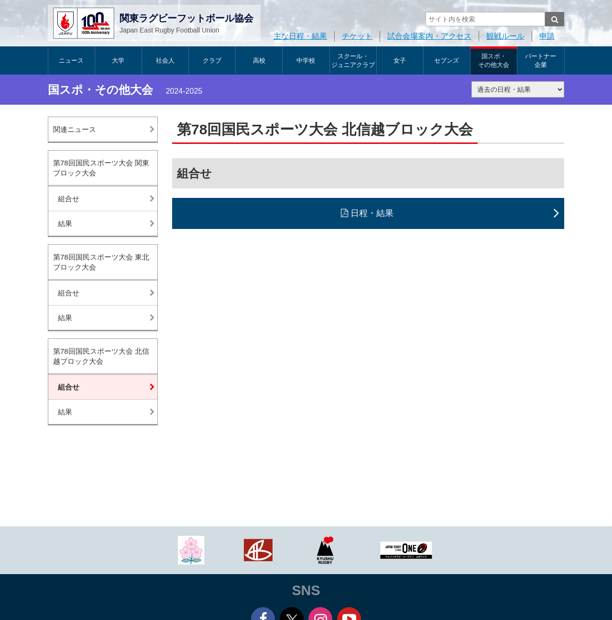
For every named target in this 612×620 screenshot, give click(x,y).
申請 (547, 36)
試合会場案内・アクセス (429, 36)
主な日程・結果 (300, 36)
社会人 (165, 60)
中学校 (305, 60)
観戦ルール (505, 36)
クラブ (212, 60)
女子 (399, 60)
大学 (118, 60)
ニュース (71, 60)
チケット (357, 36)
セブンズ (446, 60)
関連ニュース (74, 129)
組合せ (68, 199)
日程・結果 (371, 213)
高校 (259, 60)
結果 (65, 223)
